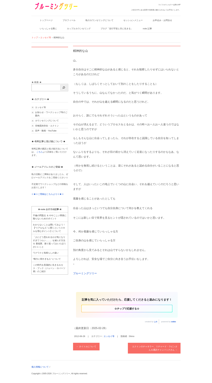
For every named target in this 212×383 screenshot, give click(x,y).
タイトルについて (86, 346)
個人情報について (40, 367)
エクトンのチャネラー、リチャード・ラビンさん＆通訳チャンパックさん (154, 348)
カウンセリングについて (47, 120)
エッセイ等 (109, 336)
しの (155, 322)
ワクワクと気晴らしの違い (46, 253)
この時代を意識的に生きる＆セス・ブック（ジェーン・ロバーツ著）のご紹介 (49, 268)
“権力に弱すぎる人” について (47, 259)
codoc (173, 322)
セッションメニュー (133, 20)
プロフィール (69, 20)
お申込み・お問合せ (162, 20)
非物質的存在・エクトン (47, 125)
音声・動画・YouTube (45, 130)
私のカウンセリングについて (99, 20)
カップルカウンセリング (79, 28)
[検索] (63, 87)
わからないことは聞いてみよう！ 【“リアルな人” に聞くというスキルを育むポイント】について (49, 227)
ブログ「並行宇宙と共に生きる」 (117, 28)
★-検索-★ (36, 82)
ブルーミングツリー (45, 12)
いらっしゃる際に (48, 28)
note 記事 (147, 28)
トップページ (46, 20)
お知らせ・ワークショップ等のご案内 (51, 114)
